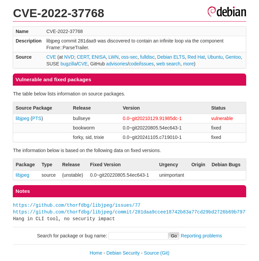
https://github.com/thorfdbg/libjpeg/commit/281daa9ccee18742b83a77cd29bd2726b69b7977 (130, 212)
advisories (116, 63)
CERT (83, 57)
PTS (36, 118)
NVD (69, 57)
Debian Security (123, 253)
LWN (114, 57)
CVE (51, 57)
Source (151, 253)
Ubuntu (215, 57)
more (188, 63)
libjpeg (22, 118)
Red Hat (196, 57)
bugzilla (68, 63)
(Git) (164, 253)
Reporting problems (201, 235)
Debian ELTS (171, 57)
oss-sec (129, 57)
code (134, 63)
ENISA (99, 57)
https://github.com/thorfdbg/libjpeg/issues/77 (76, 205)
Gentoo (233, 57)
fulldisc (147, 57)
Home (96, 253)
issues (147, 63)
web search (168, 63)
